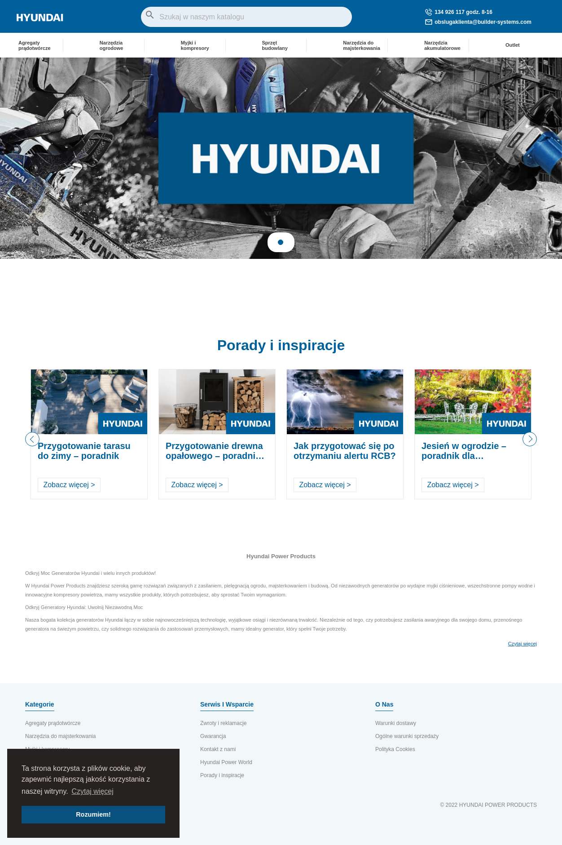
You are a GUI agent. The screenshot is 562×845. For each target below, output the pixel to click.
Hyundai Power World (226, 762)
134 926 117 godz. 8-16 (458, 12)
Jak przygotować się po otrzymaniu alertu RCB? (345, 451)
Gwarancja (213, 736)
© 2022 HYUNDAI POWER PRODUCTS (488, 805)
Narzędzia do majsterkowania (60, 736)
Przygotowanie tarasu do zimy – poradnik (84, 451)
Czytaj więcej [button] (92, 791)
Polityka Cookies (395, 749)
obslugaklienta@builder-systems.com (478, 22)
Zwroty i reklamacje (223, 723)
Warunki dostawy (395, 723)
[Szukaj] (246, 17)
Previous (32, 439)
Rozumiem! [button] (93, 814)
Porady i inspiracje (281, 345)
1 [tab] (280, 242)
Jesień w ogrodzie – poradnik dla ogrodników (464, 456)
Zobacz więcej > (69, 485)
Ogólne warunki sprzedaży (407, 736)
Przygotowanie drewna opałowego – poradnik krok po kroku (214, 456)
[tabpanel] (281, 158)
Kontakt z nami (218, 749)
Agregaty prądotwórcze (52, 723)
